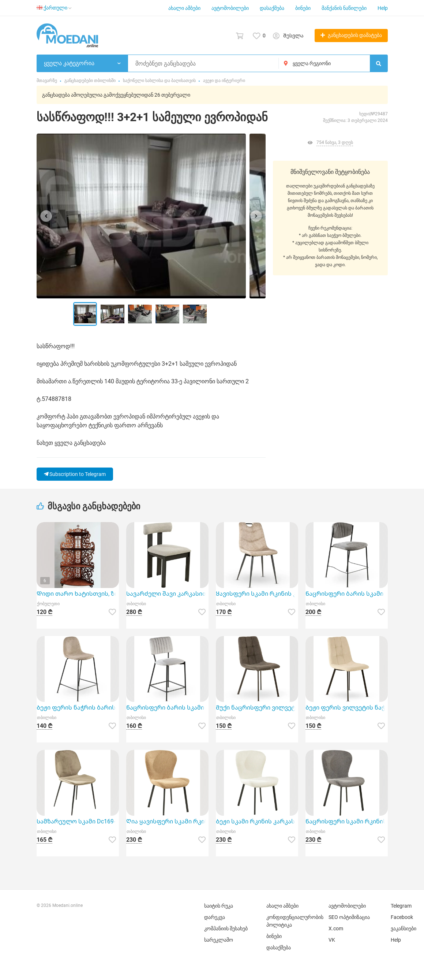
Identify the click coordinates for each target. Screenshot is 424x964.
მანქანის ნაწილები (344, 8)
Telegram (401, 906)
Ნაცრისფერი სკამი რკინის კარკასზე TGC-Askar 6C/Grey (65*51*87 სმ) (346, 821)
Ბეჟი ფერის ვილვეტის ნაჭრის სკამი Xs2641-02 (346, 707)
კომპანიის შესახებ (226, 928)
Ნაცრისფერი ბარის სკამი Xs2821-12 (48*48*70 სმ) (346, 593)
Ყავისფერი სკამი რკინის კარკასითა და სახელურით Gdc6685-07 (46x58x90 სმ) (257, 593)
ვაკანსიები (403, 928)
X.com (336, 928)
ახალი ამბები (184, 8)
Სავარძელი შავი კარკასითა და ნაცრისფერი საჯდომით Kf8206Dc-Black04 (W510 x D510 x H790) (167, 593)
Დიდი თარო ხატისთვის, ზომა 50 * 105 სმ (78, 593)
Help (383, 8)
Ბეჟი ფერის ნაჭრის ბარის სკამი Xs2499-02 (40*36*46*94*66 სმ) (78, 707)
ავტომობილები (230, 8)
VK (332, 940)
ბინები (303, 8)
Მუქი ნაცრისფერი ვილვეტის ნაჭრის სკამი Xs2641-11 (257, 707)
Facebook (402, 917)
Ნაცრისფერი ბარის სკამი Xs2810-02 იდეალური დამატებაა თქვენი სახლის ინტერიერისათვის (167, 707)
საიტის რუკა (218, 906)
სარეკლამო (218, 940)
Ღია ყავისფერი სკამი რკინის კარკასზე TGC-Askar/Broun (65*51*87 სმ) (167, 821)
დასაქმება (272, 8)
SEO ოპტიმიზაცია (349, 917)
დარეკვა (214, 917)
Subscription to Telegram (75, 474)
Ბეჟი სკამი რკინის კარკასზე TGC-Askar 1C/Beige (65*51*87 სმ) (257, 821)
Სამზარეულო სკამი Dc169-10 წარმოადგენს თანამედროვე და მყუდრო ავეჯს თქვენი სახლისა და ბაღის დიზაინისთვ (78, 821)
